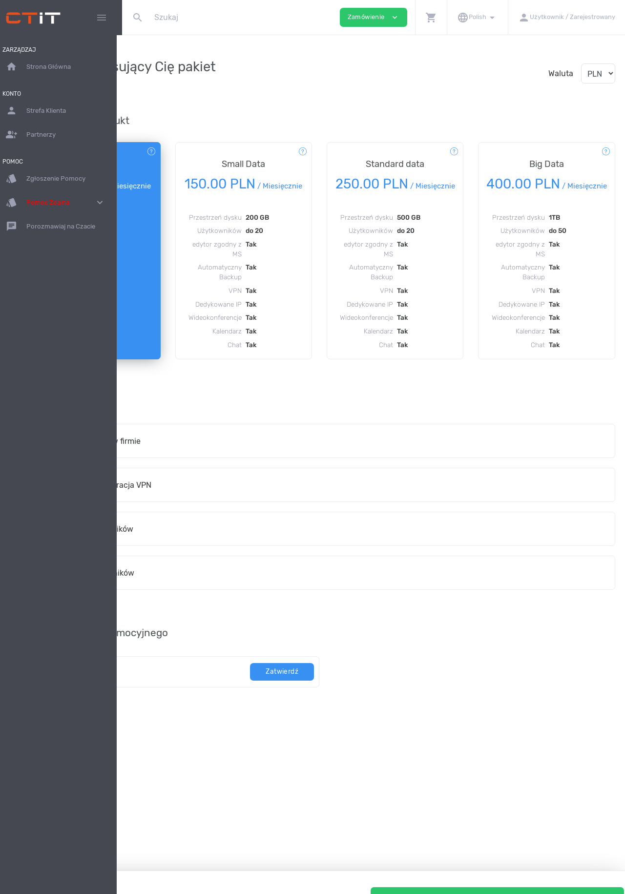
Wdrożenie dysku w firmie (202, 491)
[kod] (220, 721)
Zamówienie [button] (373, 17)
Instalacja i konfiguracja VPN (208, 535)
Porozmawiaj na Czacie (56, 226)
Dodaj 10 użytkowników (199, 578)
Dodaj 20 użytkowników (199, 622)
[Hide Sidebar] (101, 17)
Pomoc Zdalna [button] (61, 202)
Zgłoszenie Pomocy (51, 179)
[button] (431, 17)
